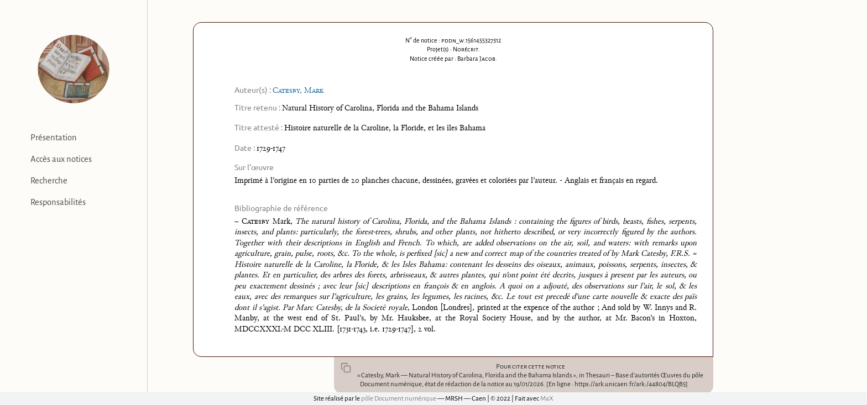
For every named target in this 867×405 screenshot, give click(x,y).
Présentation (53, 137)
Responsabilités (58, 202)
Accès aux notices (61, 159)
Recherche (48, 180)
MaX (546, 398)
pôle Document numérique (398, 398)
